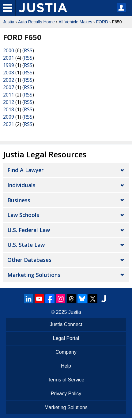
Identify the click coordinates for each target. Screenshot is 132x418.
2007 (8, 87)
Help (66, 366)
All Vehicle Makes (75, 21)
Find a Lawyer (25, 170)
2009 (8, 116)
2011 (8, 94)
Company (65, 352)
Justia (8, 21)
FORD (102, 21)
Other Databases (29, 259)
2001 (8, 57)
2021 (8, 124)
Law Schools (23, 215)
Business (18, 200)
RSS (28, 50)
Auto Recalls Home (36, 21)
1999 (8, 65)
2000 (8, 50)
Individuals (21, 185)
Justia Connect (66, 324)
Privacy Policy (66, 393)
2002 (8, 80)
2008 (8, 72)
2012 (8, 102)
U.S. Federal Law (28, 230)
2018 (8, 109)
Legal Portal (66, 338)
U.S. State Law (26, 244)
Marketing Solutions (33, 274)
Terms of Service (66, 379)
